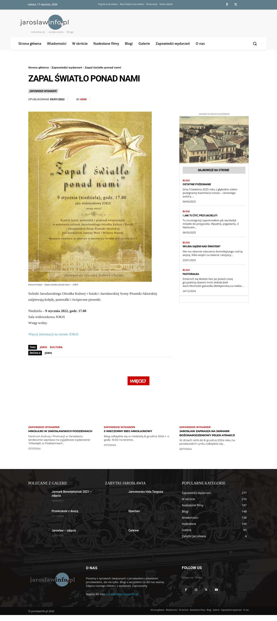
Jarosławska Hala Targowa (145, 497)
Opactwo (134, 517)
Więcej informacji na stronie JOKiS (53, 334)
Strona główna (38, 67)
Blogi (186, 181)
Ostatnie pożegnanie (201, 185)
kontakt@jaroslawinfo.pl (122, 600)
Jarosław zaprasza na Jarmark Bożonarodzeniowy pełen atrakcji (212, 437)
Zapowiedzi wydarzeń (67, 67)
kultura (56, 347)
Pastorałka (193, 276)
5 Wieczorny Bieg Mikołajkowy (135, 433)
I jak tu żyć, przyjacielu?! (205, 216)
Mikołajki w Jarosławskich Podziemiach (56, 435)
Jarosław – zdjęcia (64, 536)
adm (83, 99)
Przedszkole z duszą (65, 517)
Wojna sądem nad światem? (207, 248)
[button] (255, 43)
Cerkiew (133, 536)
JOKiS (48, 353)
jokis (43, 347)
